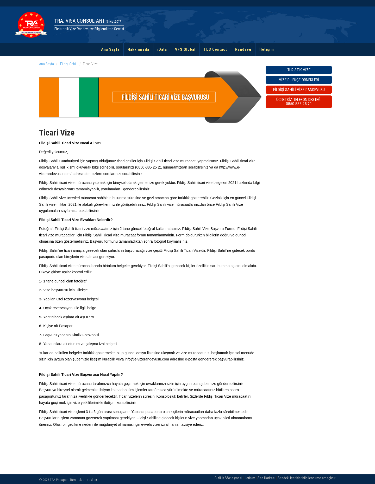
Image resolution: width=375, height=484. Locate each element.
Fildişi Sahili (68, 64)
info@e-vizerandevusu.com (147, 359)
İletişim (266, 49)
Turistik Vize (298, 70)
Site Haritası (266, 478)
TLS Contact (215, 49)
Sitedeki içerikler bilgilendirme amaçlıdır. (307, 478)
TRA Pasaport (59, 480)
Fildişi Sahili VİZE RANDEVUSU (299, 89)
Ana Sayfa (110, 49)
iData (162, 49)
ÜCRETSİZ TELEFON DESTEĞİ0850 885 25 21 (299, 101)
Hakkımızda (138, 49)
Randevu (243, 49)
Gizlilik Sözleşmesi (228, 478)
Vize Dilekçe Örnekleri (299, 80)
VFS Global (185, 49)
